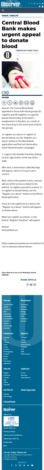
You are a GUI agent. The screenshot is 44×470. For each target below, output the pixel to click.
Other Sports (25, 354)
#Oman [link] (5, 226)
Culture (6, 342)
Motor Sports (25, 344)
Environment (8, 319)
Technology (8, 396)
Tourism (6, 321)
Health (6, 307)
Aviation (24, 314)
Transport (7, 309)
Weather (7, 328)
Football (24, 337)
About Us (7, 414)
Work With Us (9, 428)
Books (6, 356)
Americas (7, 375)
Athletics (24, 347)
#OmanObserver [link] (10, 230)
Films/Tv (7, 354)
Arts (5, 340)
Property (24, 319)
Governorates (8, 304)
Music (6, 359)
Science (6, 394)
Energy (23, 312)
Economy (24, 304)
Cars (22, 316)
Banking (24, 309)
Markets (24, 307)
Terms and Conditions (13, 435)
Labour (6, 323)
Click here (5, 275)
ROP (5, 312)
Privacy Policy (9, 432)
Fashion (6, 349)
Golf (22, 349)
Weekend (7, 363)
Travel (6, 347)
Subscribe (8, 442)
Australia (7, 385)
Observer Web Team (27, 50)
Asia (5, 380)
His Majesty (8, 316)
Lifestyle (6, 337)
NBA (22, 352)
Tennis (23, 340)
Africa (6, 382)
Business (24, 375)
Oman (5, 15)
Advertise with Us (11, 439)
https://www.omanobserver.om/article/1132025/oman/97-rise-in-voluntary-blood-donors (22, 245)
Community (8, 326)
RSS (5, 446)
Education (7, 314)
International (25, 377)
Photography (8, 352)
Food (5, 344)
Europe (6, 377)
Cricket (23, 342)
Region (6, 373)
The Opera (7, 361)
